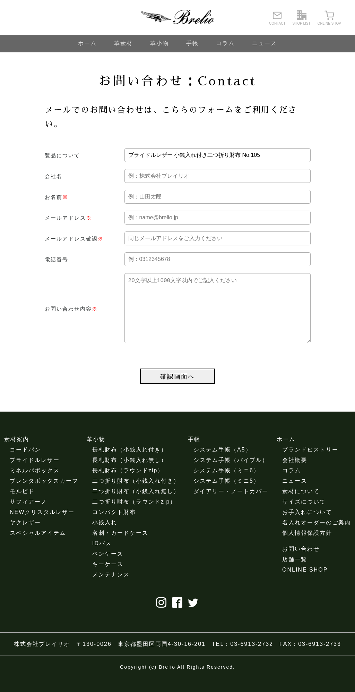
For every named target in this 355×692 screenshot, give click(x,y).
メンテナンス (111, 588)
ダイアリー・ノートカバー (230, 505)
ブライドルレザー (35, 474)
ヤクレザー (25, 536)
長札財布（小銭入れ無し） (129, 474)
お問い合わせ (301, 563)
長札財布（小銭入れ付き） (129, 463)
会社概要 (294, 474)
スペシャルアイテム (38, 547)
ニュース (264, 43)
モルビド (22, 505)
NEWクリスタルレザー (42, 526)
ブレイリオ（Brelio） (177, 17)
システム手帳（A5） (222, 463)
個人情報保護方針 (307, 547)
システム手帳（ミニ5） (226, 495)
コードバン (25, 463)
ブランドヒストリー (310, 463)
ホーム (87, 43)
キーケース (107, 578)
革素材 (123, 43)
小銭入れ (104, 536)
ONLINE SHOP (305, 583)
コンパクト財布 (114, 526)
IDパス (102, 557)
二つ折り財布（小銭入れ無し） (136, 505)
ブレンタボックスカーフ (44, 495)
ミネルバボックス (35, 484)
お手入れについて (307, 526)
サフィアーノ (28, 515)
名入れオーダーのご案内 (316, 536)
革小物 (159, 43)
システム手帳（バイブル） (230, 474)
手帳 (192, 43)
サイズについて (304, 515)
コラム (225, 43)
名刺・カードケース (120, 547)
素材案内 (16, 453)
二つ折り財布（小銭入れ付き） (136, 495)
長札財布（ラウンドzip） (128, 484)
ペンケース (107, 568)
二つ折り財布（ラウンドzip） (134, 515)
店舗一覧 (294, 573)
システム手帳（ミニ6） (226, 484)
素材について (301, 505)
